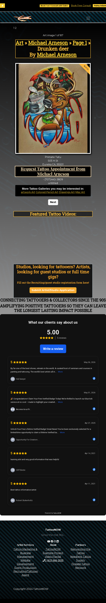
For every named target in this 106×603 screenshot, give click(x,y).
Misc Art (80, 192)
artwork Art (28, 192)
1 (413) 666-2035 (53, 560)
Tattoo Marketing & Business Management (25, 553)
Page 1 (80, 42)
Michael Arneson (48, 42)
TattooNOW (53, 549)
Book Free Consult (83, 5)
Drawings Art (67, 192)
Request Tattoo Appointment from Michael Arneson (53, 171)
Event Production (25, 567)
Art (19, 42)
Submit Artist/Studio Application (53, 290)
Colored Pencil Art (47, 192)
